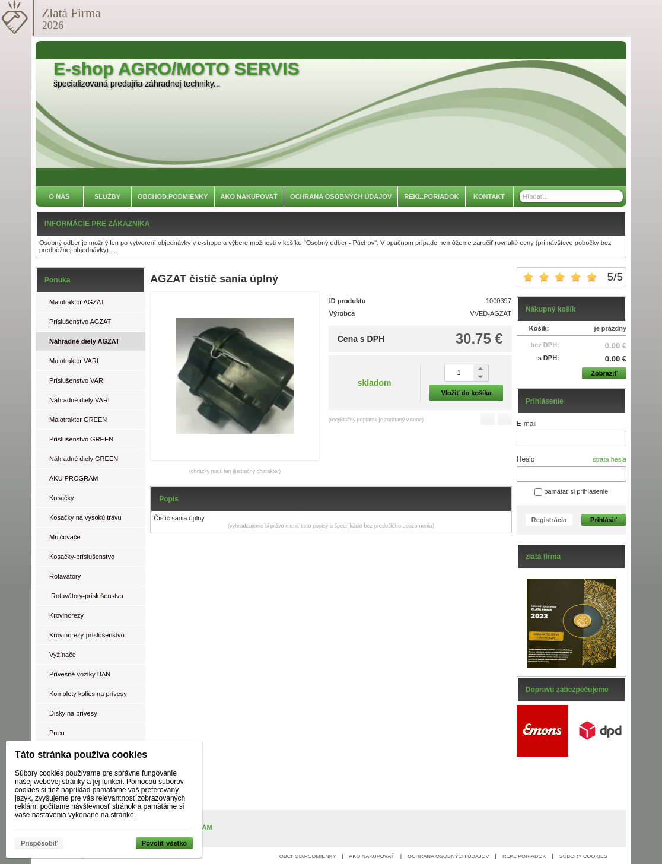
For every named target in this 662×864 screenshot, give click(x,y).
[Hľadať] (615, 196)
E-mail (527, 424)
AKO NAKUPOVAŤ (371, 856)
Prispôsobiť (39, 843)
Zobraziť (604, 373)
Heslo (526, 459)
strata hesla (609, 459)
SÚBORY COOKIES (583, 856)
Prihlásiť (603, 519)
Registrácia (548, 519)
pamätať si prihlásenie (571, 491)
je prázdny (610, 328)
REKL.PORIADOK (524, 856)
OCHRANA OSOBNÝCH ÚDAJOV (448, 856)
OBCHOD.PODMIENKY (307, 856)
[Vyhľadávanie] (571, 196)
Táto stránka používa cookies (81, 754)
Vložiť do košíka (466, 392)
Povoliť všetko (164, 843)
